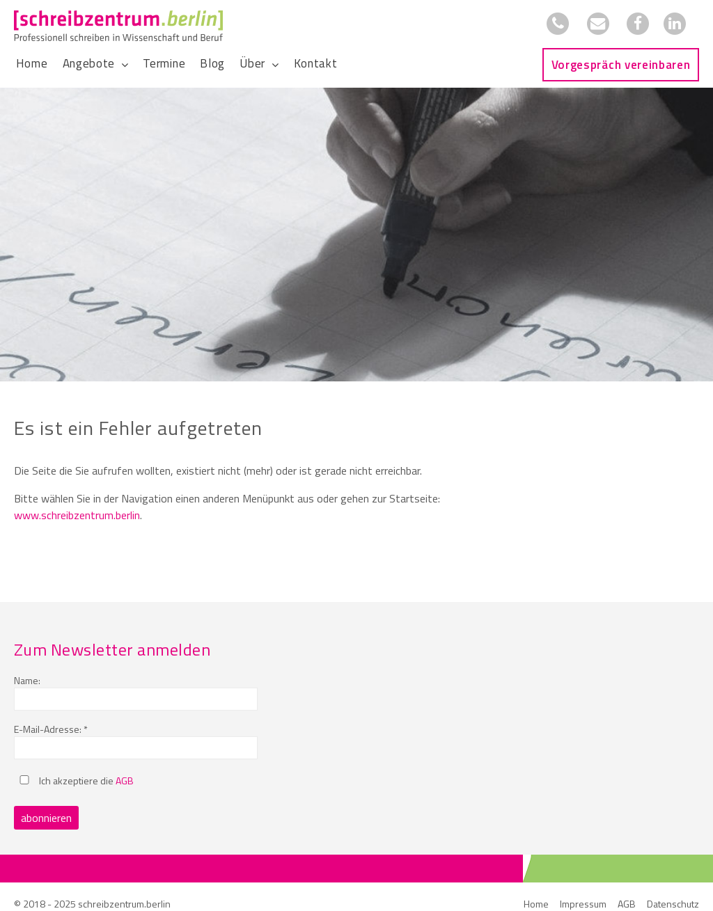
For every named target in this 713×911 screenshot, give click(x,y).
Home (32, 63)
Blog (212, 63)
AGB (125, 780)
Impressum (583, 903)
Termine (164, 63)
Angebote (89, 63)
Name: (27, 680)
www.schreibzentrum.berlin (77, 515)
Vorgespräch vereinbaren (621, 65)
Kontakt (316, 63)
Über (252, 63)
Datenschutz (673, 903)
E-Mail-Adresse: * (51, 729)
